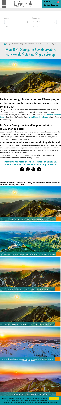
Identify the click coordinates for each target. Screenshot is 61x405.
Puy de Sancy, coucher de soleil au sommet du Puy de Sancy (27, 289)
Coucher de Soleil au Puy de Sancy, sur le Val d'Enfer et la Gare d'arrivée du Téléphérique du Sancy (27, 360)
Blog (8, 44)
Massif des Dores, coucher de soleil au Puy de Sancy (28, 219)
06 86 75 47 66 (50, 2)
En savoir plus (52, 402)
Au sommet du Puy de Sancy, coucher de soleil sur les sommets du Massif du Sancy (27, 325)
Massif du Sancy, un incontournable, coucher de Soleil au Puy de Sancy (36, 44)
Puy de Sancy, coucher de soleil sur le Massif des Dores (28, 394)
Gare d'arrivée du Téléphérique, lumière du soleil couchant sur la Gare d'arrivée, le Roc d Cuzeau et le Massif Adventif (27, 255)
